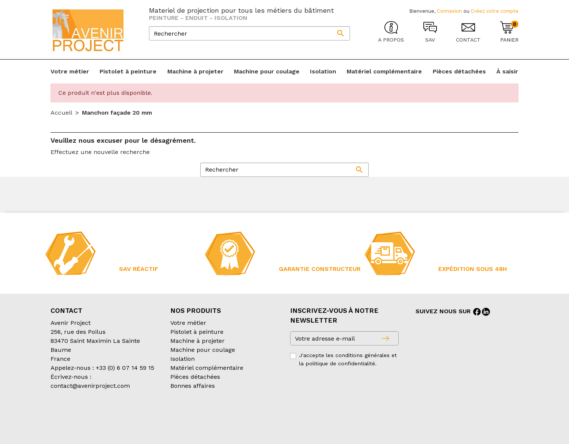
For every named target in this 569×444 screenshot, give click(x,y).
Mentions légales (239, 415)
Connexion (449, 11)
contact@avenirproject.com (90, 385)
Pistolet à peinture (196, 331)
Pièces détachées (195, 376)
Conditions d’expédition (176, 415)
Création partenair (81, 424)
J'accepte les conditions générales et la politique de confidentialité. (348, 359)
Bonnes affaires (192, 385)
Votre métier (188, 322)
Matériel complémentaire (206, 367)
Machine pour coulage (202, 349)
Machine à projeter (197, 340)
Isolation (182, 358)
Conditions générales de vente (94, 415)
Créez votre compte (494, 11)
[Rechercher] (249, 33)
